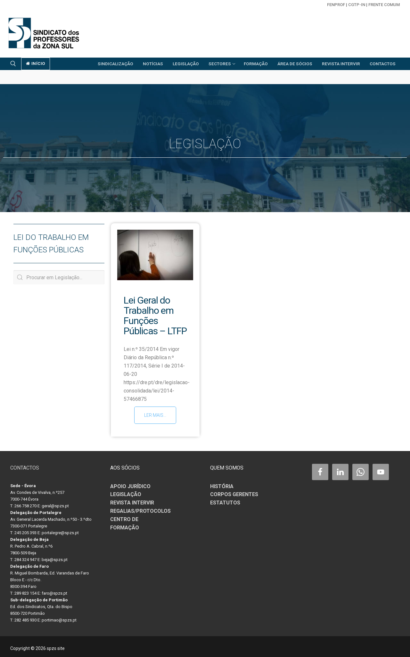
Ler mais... (155, 415)
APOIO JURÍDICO (130, 483)
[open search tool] (13, 64)
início (35, 63)
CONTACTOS (24, 465)
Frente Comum (384, 4)
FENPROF (336, 4)
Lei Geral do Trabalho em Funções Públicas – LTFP (155, 315)
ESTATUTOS (225, 500)
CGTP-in (356, 4)
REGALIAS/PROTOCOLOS (140, 508)
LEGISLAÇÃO (125, 491)
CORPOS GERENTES (234, 491)
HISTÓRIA (222, 483)
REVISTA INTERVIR (132, 500)
